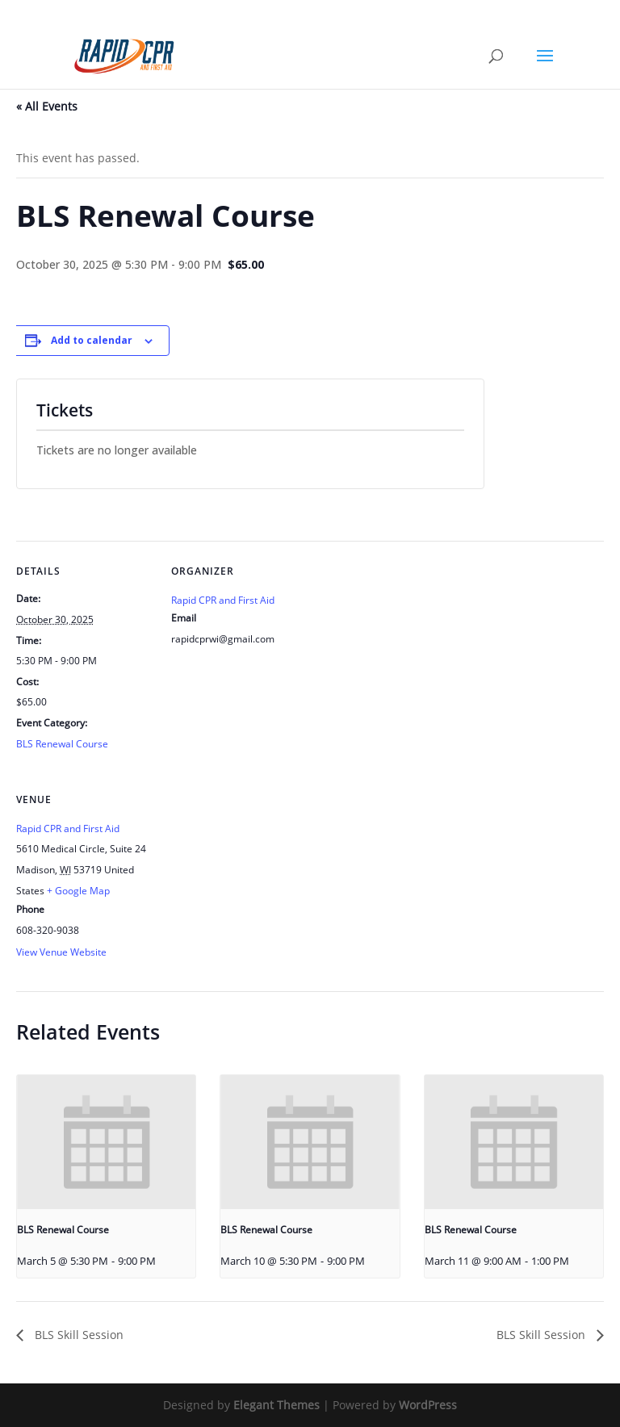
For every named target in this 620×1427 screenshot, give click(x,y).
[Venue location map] (256, 880)
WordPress (428, 1404)
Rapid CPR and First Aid (222, 600)
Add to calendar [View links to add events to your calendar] (91, 340)
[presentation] (106, 1142)
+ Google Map (78, 891)
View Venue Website (61, 952)
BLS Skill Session (77, 1334)
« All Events (47, 106)
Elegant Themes (276, 1404)
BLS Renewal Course (62, 744)
